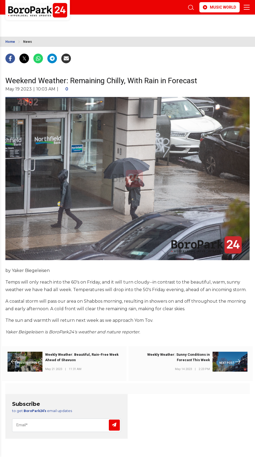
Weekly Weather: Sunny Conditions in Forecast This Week (178, 357)
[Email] (66, 425)
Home (10, 42)
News (27, 42)
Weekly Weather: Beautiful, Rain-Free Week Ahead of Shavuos (81, 357)
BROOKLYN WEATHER (53, 23)
